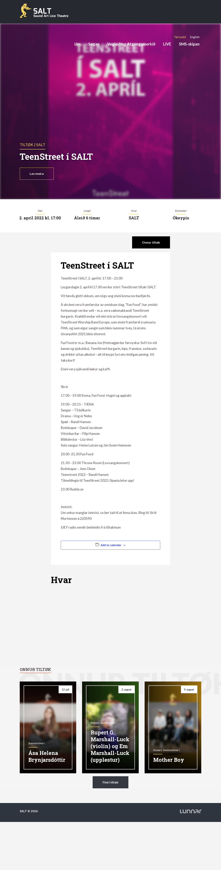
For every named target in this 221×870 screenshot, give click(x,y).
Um (77, 44)
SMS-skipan (189, 44)
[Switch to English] (194, 37)
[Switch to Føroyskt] (180, 37)
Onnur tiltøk (151, 242)
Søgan (93, 44)
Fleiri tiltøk (110, 782)
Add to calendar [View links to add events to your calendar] (110, 545)
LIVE (167, 44)
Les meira (37, 173)
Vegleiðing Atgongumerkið (131, 44)
